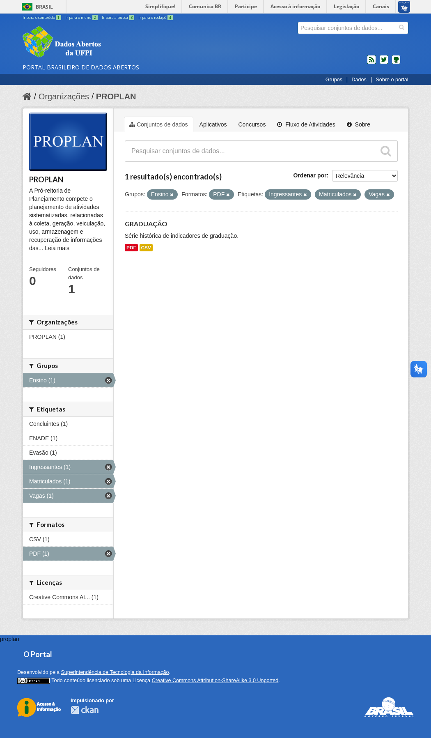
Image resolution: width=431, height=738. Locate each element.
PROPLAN (116, 96)
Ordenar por (310, 175)
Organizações (64, 96)
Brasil (44, 6)
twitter (384, 62)
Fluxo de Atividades (306, 124)
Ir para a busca (118, 17)
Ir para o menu (82, 17)
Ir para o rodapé (155, 17)
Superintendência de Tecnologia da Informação (115, 672)
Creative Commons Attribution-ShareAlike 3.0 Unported (215, 680)
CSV (146, 248)
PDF (131, 248)
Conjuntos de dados (158, 124)
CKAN (85, 710)
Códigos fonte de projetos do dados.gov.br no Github (396, 62)
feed (371, 62)
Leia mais (57, 248)
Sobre (358, 124)
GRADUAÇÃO (146, 224)
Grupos (334, 80)
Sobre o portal (392, 80)
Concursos (252, 124)
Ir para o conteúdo (42, 17)
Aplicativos (213, 124)
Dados (358, 80)
